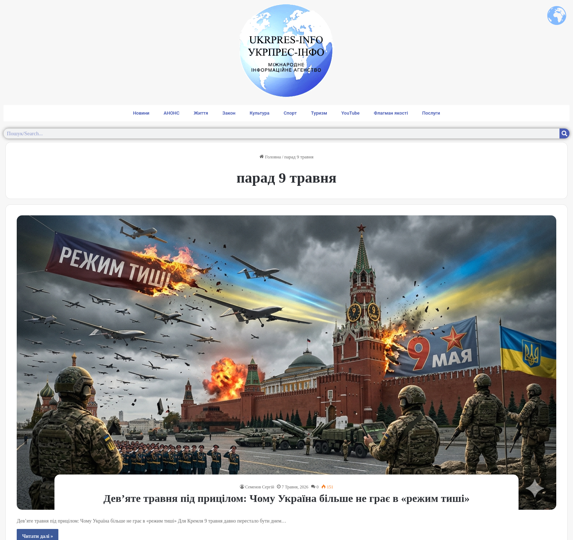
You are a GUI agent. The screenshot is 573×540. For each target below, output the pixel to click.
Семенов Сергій (259, 486)
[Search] (564, 133)
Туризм (319, 113)
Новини (141, 113)
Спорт (290, 113)
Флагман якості (391, 113)
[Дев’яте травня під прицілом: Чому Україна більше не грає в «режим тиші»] (286, 362)
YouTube (350, 113)
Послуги (431, 113)
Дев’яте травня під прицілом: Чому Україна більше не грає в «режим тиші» (286, 498)
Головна (270, 156)
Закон (229, 113)
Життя (201, 113)
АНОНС (172, 113)
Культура (259, 113)
